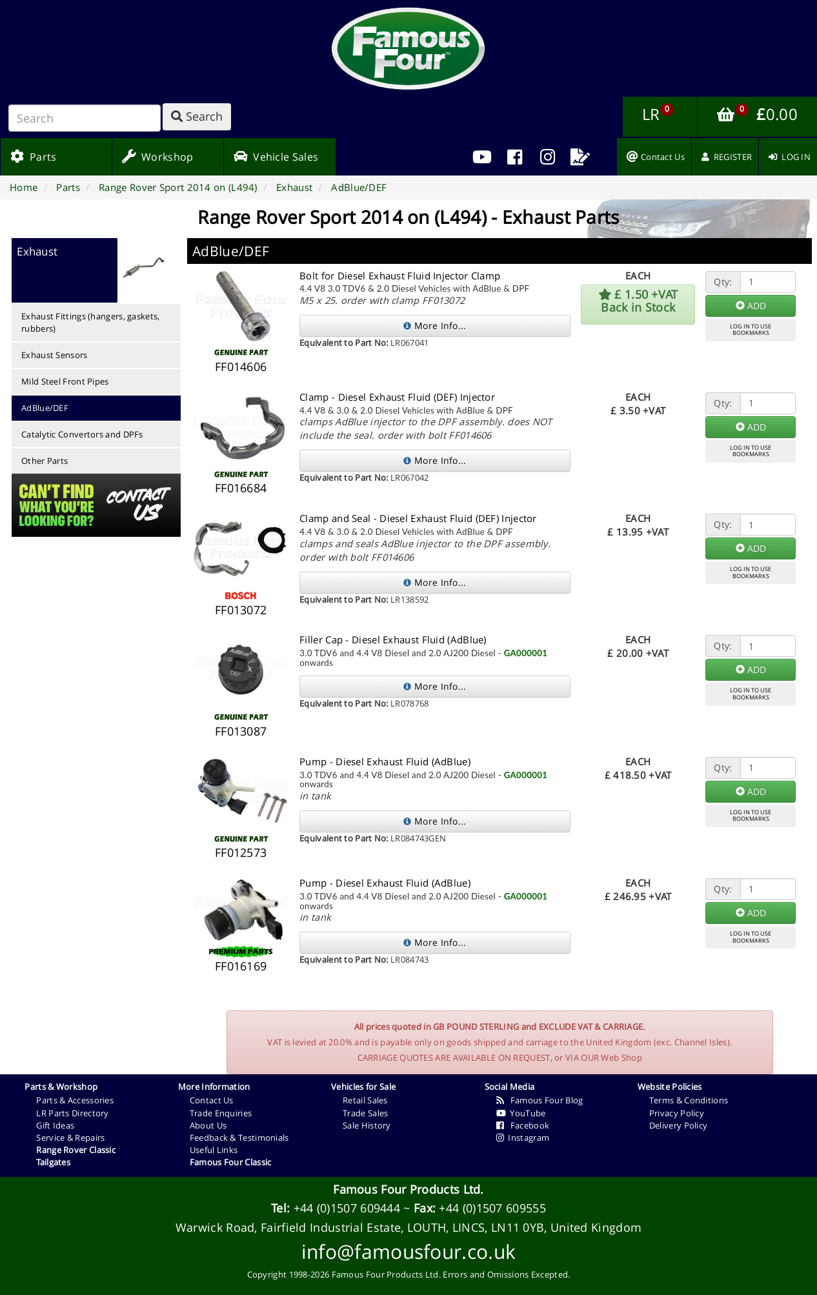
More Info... (434, 325)
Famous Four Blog (539, 1100)
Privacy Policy (676, 1113)
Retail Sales (365, 1100)
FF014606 (241, 366)
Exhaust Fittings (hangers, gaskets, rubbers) (90, 322)
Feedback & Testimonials (239, 1137)
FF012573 (241, 852)
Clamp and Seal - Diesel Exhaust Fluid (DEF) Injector (418, 518)
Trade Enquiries (221, 1113)
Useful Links (214, 1150)
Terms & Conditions (688, 1100)
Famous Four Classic (231, 1162)
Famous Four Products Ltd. (408, 1189)
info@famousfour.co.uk (408, 1251)
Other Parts (44, 461)
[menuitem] (514, 157)
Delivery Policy (678, 1125)
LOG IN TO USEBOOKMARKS (750, 329)
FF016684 (241, 488)
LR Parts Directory (72, 1113)
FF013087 (241, 731)
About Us (208, 1125)
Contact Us (212, 1100)
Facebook (523, 1125)
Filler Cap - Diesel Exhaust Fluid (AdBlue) (393, 639)
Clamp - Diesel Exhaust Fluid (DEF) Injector (397, 396)
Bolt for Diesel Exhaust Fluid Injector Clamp (399, 275)
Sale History (367, 1125)
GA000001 (526, 653)
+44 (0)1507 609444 (347, 1208)
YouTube (521, 1113)
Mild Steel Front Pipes (65, 381)
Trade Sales (365, 1113)
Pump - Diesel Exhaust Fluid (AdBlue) (384, 761)
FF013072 (241, 609)
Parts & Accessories (75, 1100)
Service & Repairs (70, 1137)
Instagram (523, 1137)
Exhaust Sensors (54, 355)
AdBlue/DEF (44, 408)
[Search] (84, 118)
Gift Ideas (55, 1125)
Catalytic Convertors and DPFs (82, 434)
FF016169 (241, 966)
